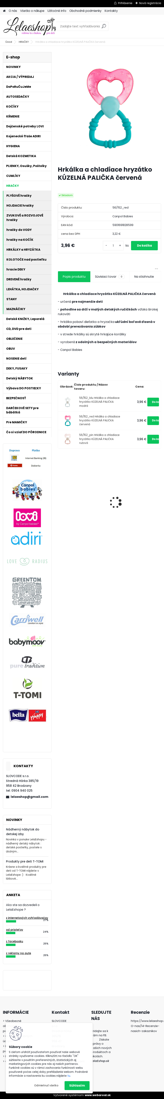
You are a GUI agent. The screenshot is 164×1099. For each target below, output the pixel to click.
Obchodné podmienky (85, 11)
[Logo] (29, 26)
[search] (104, 27)
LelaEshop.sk (100, 1061)
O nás (13, 11)
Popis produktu (74, 279)
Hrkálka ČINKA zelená (76, 502)
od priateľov (14, 930)
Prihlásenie (125, 3)
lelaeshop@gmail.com (29, 797)
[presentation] (60, 499)
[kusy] (111, 247)
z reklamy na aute (18, 953)
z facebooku (14, 941)
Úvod (8, 42)
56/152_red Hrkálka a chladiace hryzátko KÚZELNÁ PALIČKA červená (99, 423)
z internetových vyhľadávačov (27, 918)
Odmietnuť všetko (46, 1085)
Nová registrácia (150, 3)
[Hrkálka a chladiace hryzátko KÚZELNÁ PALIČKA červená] (109, 107)
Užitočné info (56, 11)
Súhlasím (77, 1085)
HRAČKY (24, 42)
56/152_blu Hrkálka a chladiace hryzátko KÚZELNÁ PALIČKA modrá (99, 405)
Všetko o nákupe (32, 11)
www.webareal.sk (98, 1095)
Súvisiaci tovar (110, 279)
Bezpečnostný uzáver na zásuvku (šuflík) (132, 498)
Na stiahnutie (144, 279)
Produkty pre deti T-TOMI (24, 861)
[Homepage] (4, 11)
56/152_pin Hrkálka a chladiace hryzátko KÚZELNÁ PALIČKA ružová (99, 442)
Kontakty (111, 11)
